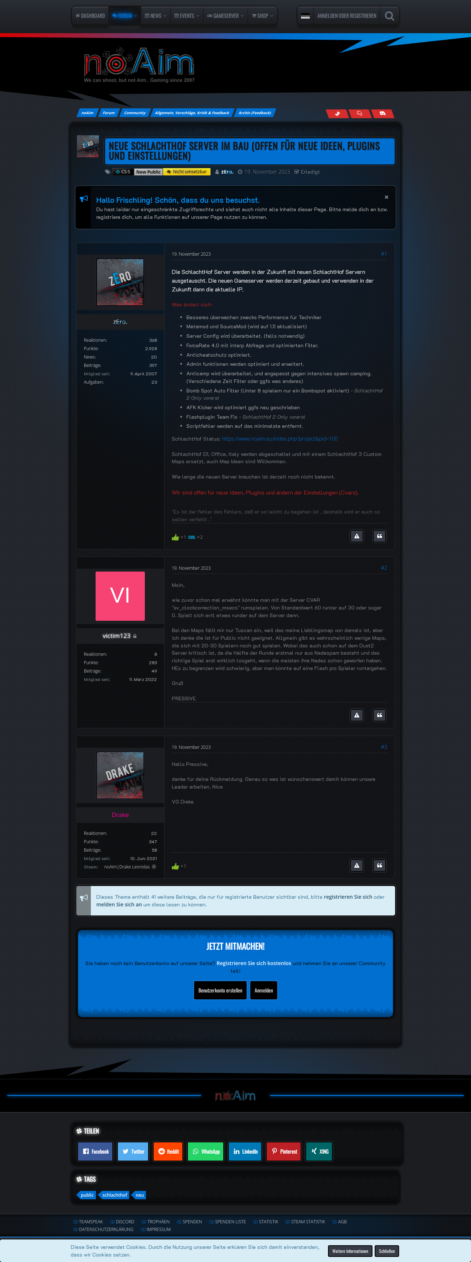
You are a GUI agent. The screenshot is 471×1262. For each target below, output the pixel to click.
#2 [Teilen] (384, 567)
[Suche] (389, 16)
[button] (305, 16)
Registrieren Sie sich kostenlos (254, 963)
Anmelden (264, 990)
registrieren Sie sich (348, 896)
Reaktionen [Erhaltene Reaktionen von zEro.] (95, 340)
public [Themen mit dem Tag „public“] (87, 1195)
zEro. (227, 171)
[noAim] (236, 65)
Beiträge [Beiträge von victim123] (92, 671)
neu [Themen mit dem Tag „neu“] (140, 1195)
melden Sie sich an (119, 904)
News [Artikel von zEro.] (89, 357)
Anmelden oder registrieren (346, 15)
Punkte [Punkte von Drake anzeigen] (91, 842)
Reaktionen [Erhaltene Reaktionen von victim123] (95, 654)
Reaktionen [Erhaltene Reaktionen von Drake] (95, 833)
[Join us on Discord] (383, 113)
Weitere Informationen (350, 1250)
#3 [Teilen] (384, 746)
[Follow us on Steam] (337, 113)
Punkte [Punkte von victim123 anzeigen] (91, 662)
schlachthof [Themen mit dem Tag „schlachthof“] (115, 1195)
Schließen (387, 1250)
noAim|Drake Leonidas (127, 867)
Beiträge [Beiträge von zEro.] (92, 365)
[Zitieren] (379, 536)
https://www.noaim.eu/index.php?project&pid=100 (280, 438)
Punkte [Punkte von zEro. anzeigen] (91, 348)
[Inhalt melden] (357, 536)
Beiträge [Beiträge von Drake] (92, 850)
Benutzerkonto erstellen (220, 990)
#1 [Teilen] (384, 253)
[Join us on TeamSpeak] (360, 113)
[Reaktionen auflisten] (188, 536)
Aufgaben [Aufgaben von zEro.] (93, 382)
